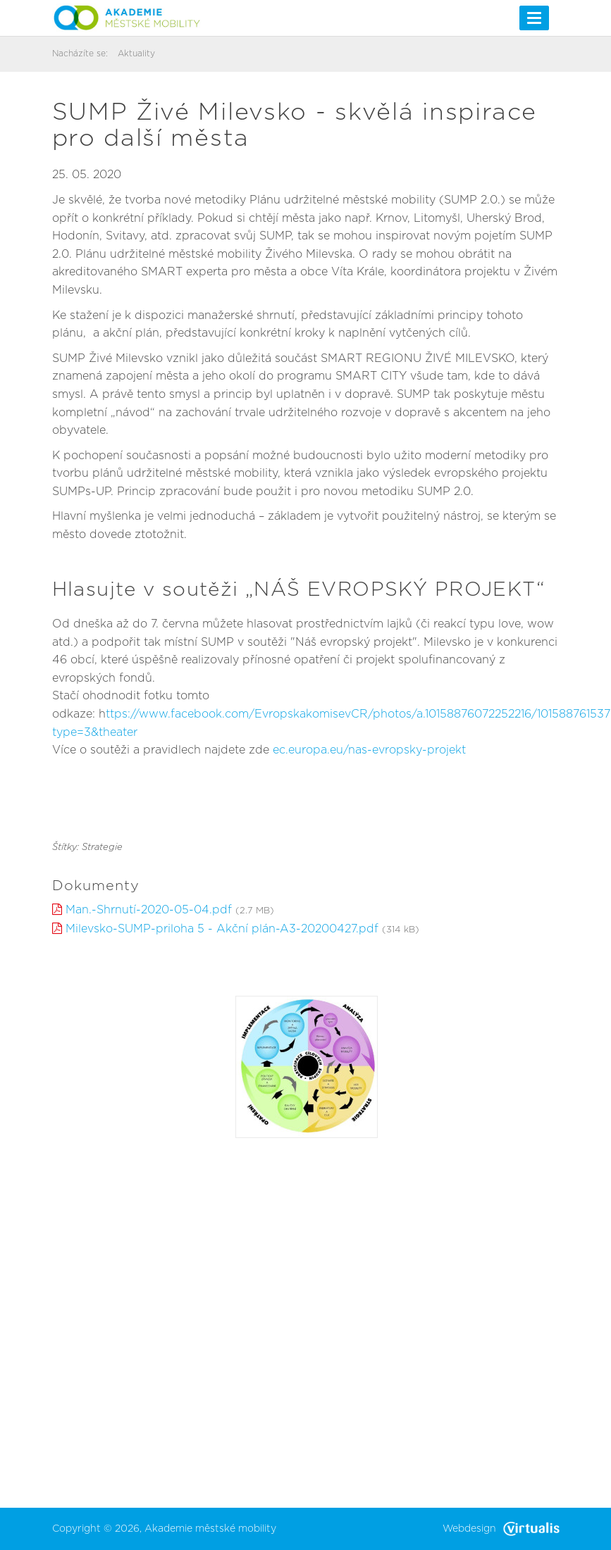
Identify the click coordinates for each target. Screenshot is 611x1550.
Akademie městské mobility (210, 1529)
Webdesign (501, 1529)
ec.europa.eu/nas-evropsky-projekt (369, 750)
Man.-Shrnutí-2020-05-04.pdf (149, 909)
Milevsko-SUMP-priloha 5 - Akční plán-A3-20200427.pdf (222, 929)
